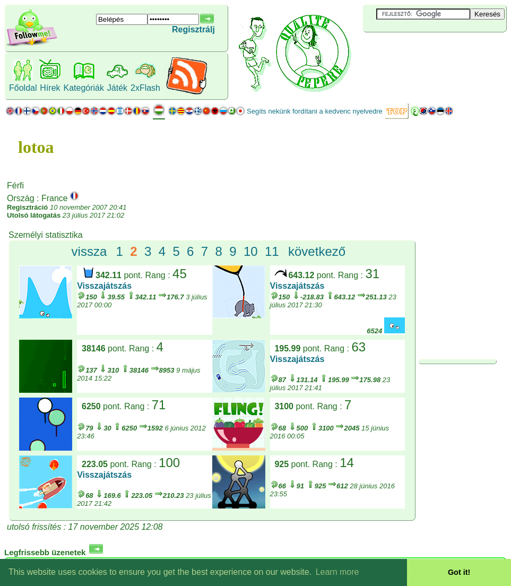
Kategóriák (83, 87)
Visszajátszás (104, 285)
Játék (117, 87)
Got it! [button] (459, 572)
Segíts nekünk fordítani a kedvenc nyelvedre (315, 111)
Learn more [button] (337, 571)
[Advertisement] (426, 50)
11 (272, 251)
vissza (89, 251)
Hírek (50, 87)
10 (251, 251)
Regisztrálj (193, 29)
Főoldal (23, 87)
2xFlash (145, 87)
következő (316, 251)
